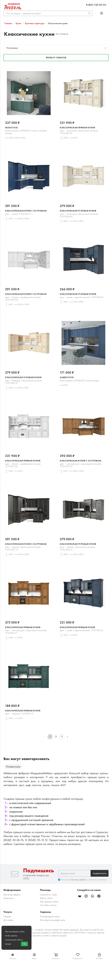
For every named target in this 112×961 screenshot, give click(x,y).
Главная (8, 23)
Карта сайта (46, 898)
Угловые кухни (13, 766)
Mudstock (28, 130)
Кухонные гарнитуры (35, 23)
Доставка (8, 920)
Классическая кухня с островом (28, 212)
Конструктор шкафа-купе (52, 920)
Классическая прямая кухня (83, 130)
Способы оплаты (48, 905)
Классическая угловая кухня (83, 213)
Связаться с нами (48, 894)
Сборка (7, 916)
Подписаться (99, 873)
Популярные (12, 47)
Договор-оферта (12, 894)
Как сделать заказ (49, 901)
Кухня (19, 23)
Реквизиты (9, 898)
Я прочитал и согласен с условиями (82, 879)
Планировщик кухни (50, 916)
